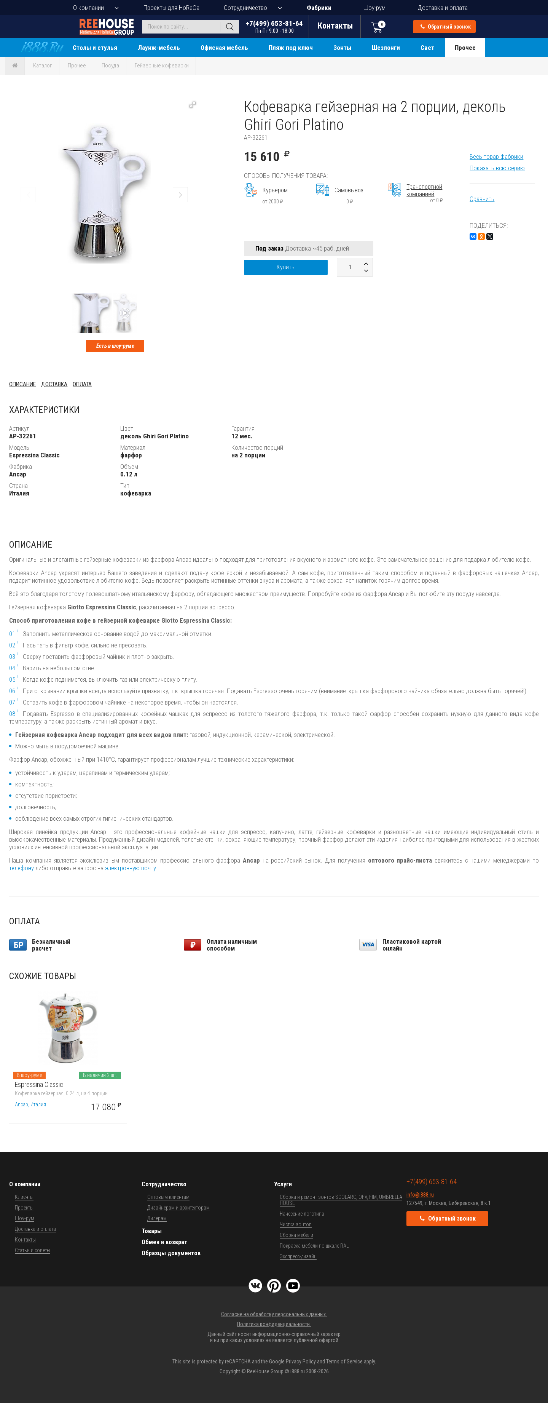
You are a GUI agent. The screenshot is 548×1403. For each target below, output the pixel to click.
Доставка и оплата (442, 7)
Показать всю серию (497, 168)
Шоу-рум (374, 7)
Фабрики (319, 7)
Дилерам (157, 1218)
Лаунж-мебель (159, 47)
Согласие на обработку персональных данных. (274, 1314)
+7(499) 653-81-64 (274, 26)
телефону (21, 868)
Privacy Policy (301, 1361)
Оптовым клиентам (168, 1197)
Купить (286, 267)
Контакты (25, 1240)
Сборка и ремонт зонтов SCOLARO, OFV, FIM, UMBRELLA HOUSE (341, 1200)
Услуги (283, 1184)
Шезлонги (386, 47)
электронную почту (130, 868)
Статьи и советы (32, 1250)
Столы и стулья (95, 47)
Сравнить (482, 199)
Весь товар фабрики (496, 156)
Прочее (465, 47)
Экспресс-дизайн (298, 1256)
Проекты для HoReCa (171, 7)
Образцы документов (171, 1253)
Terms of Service (344, 1361)
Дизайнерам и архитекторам (178, 1208)
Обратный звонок (446, 27)
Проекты (24, 1208)
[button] (192, 105)
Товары (152, 1231)
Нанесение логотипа (302, 1214)
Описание (22, 384)
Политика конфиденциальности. (274, 1324)
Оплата (82, 384)
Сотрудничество (245, 7)
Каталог (42, 65)
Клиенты (24, 1197)
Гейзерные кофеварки (162, 65)
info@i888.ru (420, 1195)
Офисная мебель (224, 47)
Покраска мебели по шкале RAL (314, 1246)
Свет (427, 47)
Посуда (110, 65)
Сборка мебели (296, 1235)
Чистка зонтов (296, 1224)
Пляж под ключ (291, 47)
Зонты (342, 47)
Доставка (54, 384)
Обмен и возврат (164, 1242)
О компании (88, 7)
